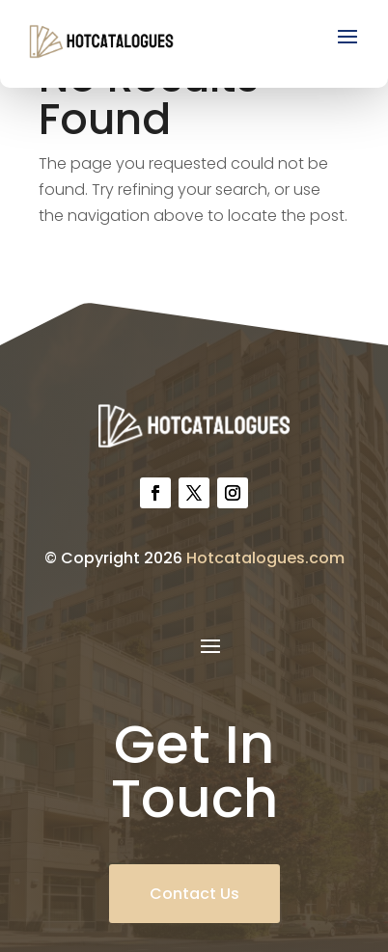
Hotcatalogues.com (265, 558)
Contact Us (194, 894)
